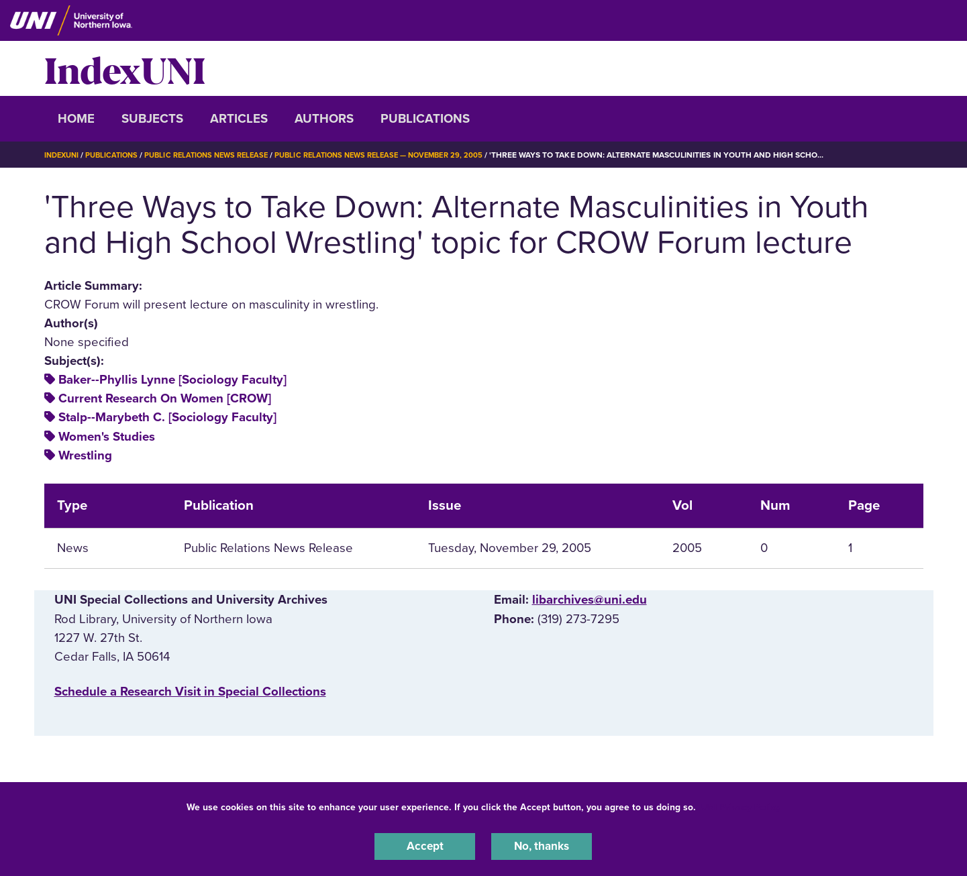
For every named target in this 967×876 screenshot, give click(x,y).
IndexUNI (124, 68)
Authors (324, 118)
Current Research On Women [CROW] (164, 398)
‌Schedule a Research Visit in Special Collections (190, 691)
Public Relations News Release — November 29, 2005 (403, 155)
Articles (239, 118)
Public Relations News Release (218, 155)
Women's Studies (106, 436)
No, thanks (541, 845)
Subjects (152, 118)
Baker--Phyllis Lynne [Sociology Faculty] (172, 379)
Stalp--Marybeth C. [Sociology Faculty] (167, 417)
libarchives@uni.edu (589, 599)
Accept (424, 845)
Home (76, 118)
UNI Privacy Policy (740, 804)
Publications (425, 118)
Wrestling (85, 455)
